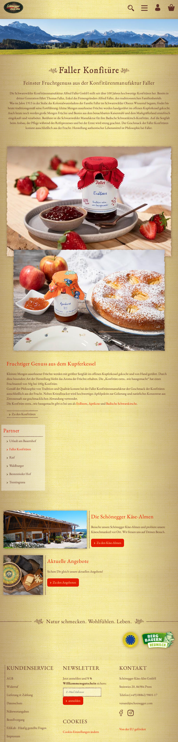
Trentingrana (17, 482)
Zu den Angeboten (64, 582)
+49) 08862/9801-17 (143, 695)
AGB (10, 678)
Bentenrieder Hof (20, 474)
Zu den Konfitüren (23, 414)
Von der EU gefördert (132, 729)
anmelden (74, 700)
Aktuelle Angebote (68, 561)
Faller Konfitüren (20, 449)
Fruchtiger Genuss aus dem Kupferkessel (51, 363)
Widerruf (12, 686)
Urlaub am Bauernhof (22, 441)
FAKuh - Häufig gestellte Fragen (26, 728)
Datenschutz (14, 703)
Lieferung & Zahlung (20, 695)
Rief (12, 457)
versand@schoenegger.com (135, 703)
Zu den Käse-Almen (109, 543)
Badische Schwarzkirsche (121, 403)
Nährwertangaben (18, 711)
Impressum (14, 736)
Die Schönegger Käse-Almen (122, 516)
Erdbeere (81, 403)
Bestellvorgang (16, 719)
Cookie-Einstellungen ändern (81, 732)
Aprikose (95, 403)
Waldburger (16, 465)
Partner (11, 430)
